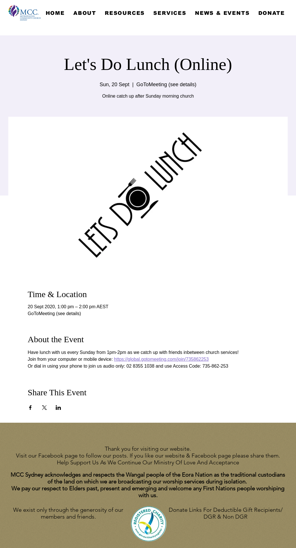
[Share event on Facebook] (30, 407)
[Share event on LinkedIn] (58, 407)
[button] (84, 13)
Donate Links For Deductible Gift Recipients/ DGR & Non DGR (226, 513)
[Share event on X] (44, 407)
